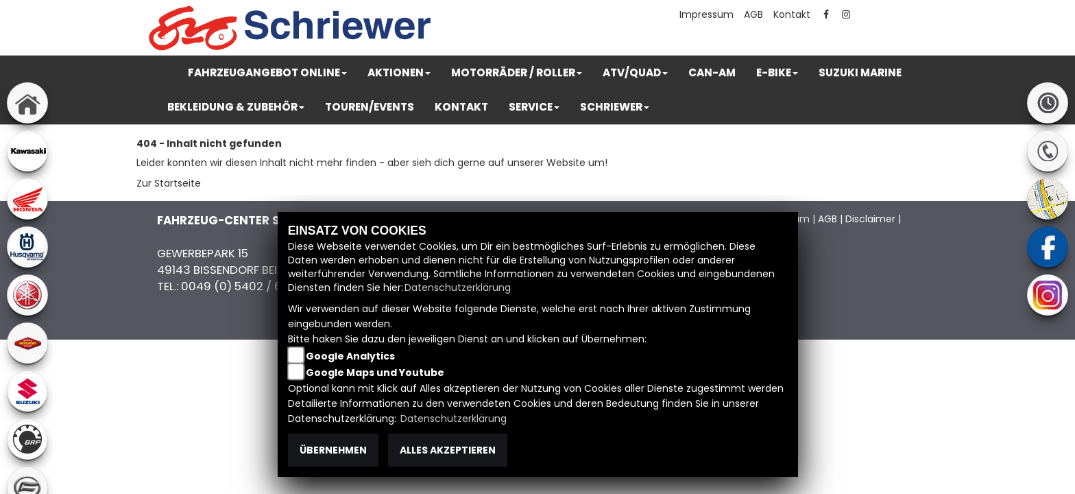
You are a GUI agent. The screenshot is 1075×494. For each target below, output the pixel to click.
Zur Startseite (168, 183)
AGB (753, 14)
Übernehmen (333, 450)
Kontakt (791, 14)
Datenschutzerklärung (457, 287)
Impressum (706, 14)
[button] (267, 73)
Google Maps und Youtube (375, 372)
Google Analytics (350, 356)
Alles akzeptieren (448, 450)
